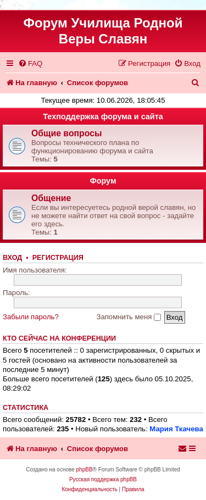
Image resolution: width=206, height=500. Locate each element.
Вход (12, 258)
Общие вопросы (66, 133)
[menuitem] (30, 63)
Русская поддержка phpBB (103, 479)
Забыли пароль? (31, 317)
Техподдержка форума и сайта (103, 116)
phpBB (84, 469)
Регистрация (57, 258)
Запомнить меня (128, 317)
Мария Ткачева (176, 429)
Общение (51, 198)
